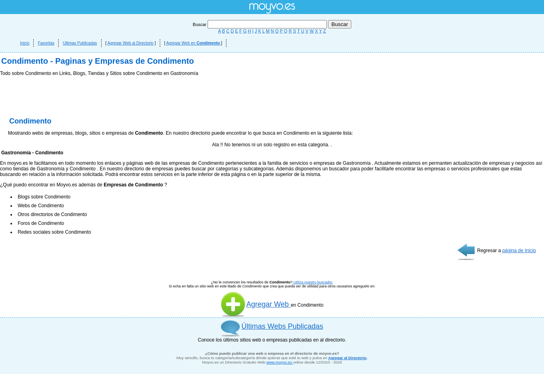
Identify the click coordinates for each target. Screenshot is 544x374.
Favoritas (46, 43)
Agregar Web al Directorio (131, 43)
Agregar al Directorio (347, 358)
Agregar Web (255, 304)
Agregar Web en (193, 43)
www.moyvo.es (279, 362)
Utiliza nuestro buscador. (313, 282)
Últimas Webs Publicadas (282, 326)
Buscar (260, 24)
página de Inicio (519, 250)
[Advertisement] (272, 98)
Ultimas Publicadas (80, 43)
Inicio (24, 43)
